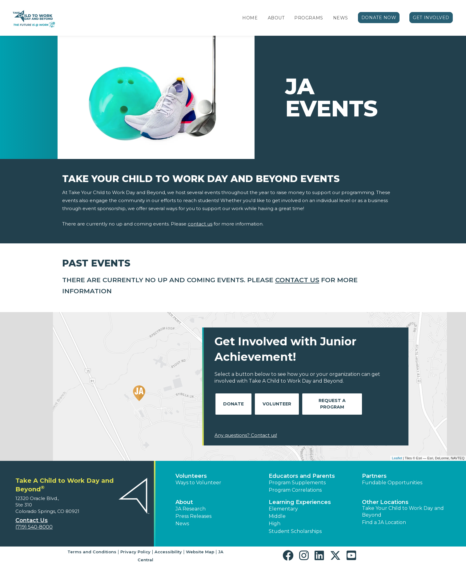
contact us (200, 224)
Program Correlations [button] (295, 490)
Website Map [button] (200, 551)
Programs (308, 18)
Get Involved (431, 17)
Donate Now (378, 17)
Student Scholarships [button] (295, 531)
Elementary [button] (283, 509)
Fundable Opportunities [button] (392, 483)
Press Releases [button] (193, 516)
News (340, 18)
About (276, 18)
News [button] (182, 523)
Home (250, 18)
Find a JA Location (384, 522)
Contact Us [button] (31, 520)
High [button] (274, 523)
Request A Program (332, 404)
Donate (233, 404)
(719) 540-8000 (34, 527)
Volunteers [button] (191, 476)
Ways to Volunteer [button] (198, 483)
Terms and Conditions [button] (91, 551)
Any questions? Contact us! (246, 435)
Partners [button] (374, 476)
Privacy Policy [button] (135, 551)
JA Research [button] (190, 509)
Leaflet (397, 458)
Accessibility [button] (168, 551)
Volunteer (277, 404)
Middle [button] (277, 516)
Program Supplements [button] (297, 483)
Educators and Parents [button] (302, 476)
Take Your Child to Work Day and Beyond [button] (403, 511)
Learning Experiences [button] (300, 502)
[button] (289, 555)
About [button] (184, 502)
